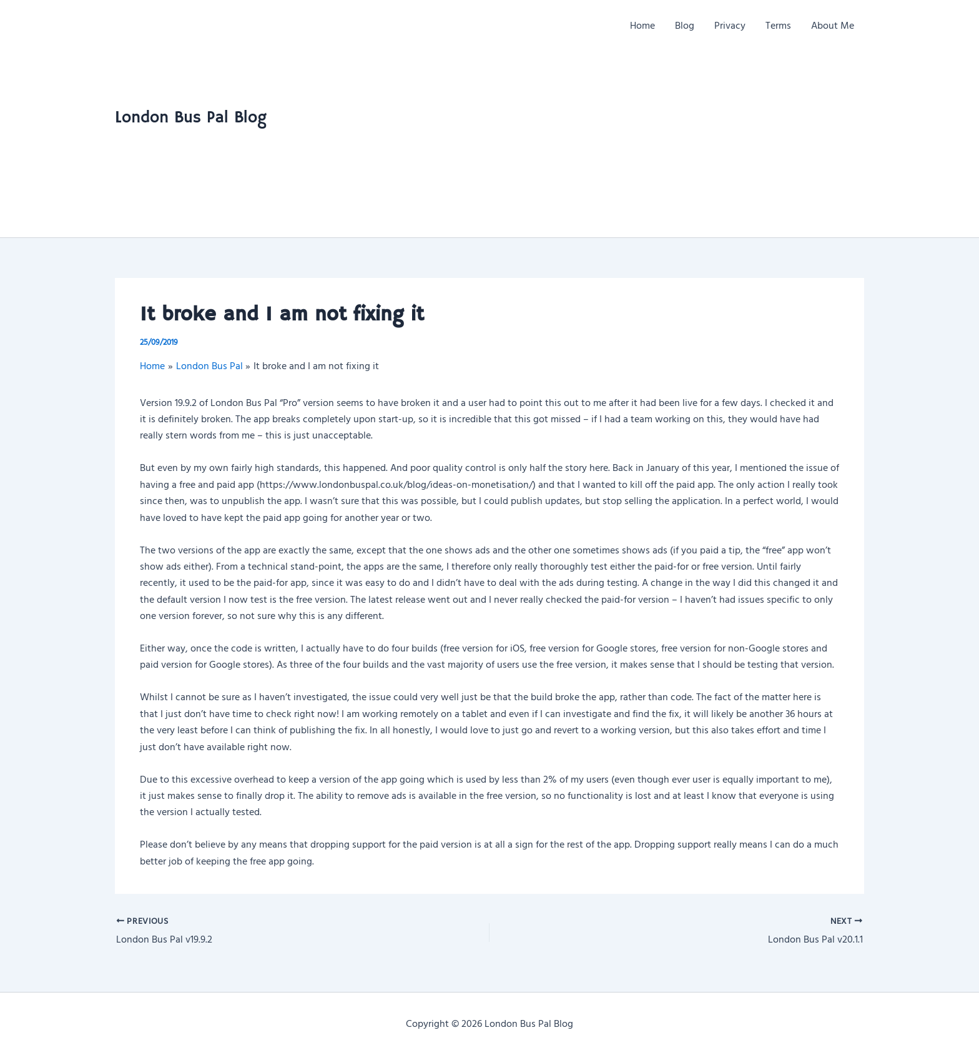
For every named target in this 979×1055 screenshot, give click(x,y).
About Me (832, 24)
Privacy (729, 24)
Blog (684, 24)
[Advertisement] (742, 143)
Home (642, 24)
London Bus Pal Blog (191, 118)
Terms (778, 24)
